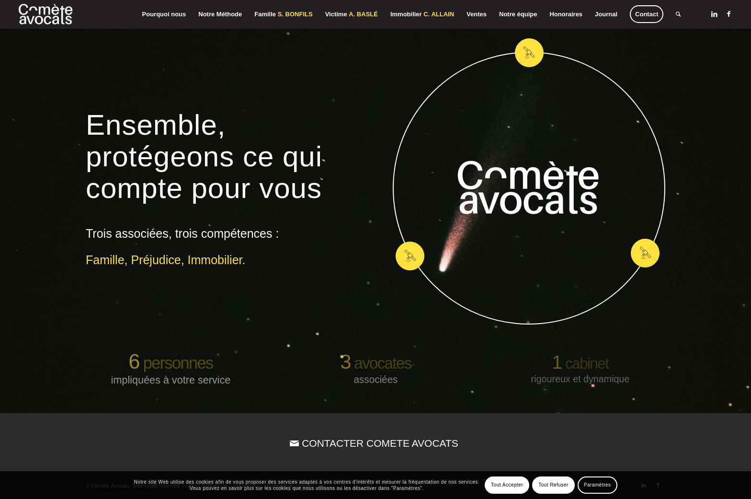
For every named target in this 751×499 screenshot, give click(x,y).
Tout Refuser (553, 484)
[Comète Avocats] (46, 14)
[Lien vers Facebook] (729, 14)
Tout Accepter (507, 484)
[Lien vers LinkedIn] (714, 14)
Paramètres (597, 484)
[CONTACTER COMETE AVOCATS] (375, 443)
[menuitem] (164, 14)
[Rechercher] (678, 14)
